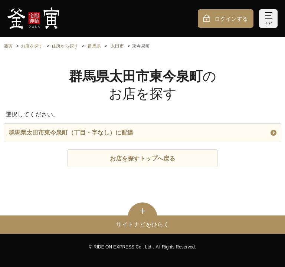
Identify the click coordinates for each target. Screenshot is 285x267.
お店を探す (32, 46)
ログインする (231, 19)
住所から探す (65, 46)
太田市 (117, 46)
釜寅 (8, 46)
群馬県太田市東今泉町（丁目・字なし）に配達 (142, 132)
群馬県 (94, 46)
